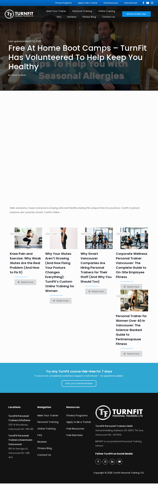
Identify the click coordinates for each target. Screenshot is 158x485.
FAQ (39, 436)
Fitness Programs (77, 417)
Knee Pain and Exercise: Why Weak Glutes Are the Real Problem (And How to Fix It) (25, 264)
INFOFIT (99, 442)
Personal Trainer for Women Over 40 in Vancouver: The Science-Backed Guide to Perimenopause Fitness (131, 331)
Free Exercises (74, 436)
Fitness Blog (44, 450)
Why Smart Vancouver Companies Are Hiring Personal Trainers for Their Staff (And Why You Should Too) (96, 269)
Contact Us (44, 456)
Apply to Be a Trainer (78, 423)
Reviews (42, 443)
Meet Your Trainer (47, 417)
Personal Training (47, 423)
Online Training (46, 430)
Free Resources (75, 430)
